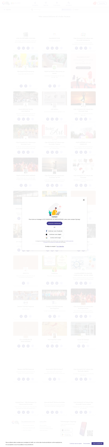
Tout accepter (97, 443)
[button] (54, 237)
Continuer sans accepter (76, 443)
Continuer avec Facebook (55, 231)
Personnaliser (86, 443)
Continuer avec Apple (55, 234)
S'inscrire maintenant (54, 223)
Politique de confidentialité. (55, 242)
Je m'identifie (60, 246)
